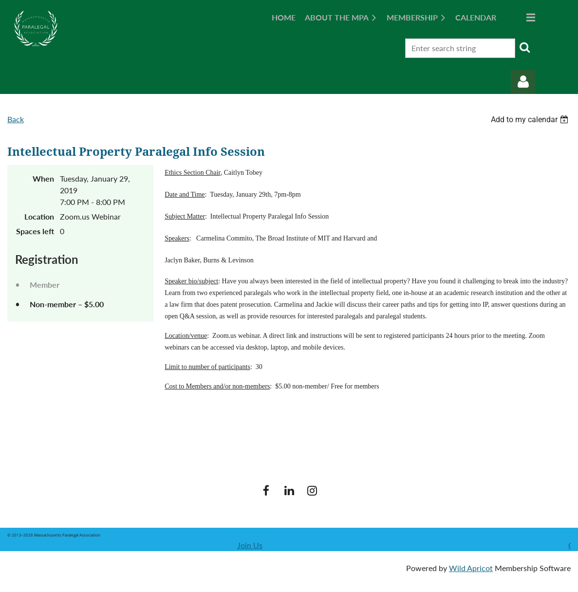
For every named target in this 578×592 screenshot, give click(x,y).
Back (15, 119)
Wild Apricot (471, 568)
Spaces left (35, 231)
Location (39, 216)
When (43, 178)
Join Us (249, 545)
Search (524, 47)
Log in (523, 82)
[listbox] (531, 119)
